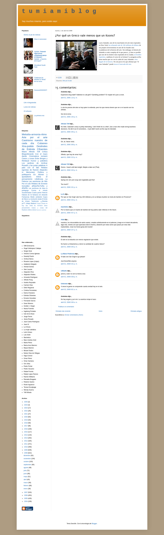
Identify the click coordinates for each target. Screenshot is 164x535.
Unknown (64, 284)
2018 (26, 423)
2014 (26, 435)
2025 (26, 402)
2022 (26, 411)
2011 (26, 444)
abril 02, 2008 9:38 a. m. (69, 302)
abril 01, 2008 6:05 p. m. (69, 247)
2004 (26, 501)
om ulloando (43, 195)
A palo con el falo (34, 166)
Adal (62, 219)
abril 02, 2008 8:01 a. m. (69, 289)
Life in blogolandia (30, 103)
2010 (26, 447)
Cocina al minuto (39, 190)
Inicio (100, 311)
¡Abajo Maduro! (31, 203)
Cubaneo (42, 143)
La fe (62, 194)
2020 (26, 417)
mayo (26, 476)
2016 (26, 429)
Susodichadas (26, 193)
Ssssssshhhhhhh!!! (40, 90)
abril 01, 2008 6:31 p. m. (69, 264)
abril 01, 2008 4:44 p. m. (69, 200)
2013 (26, 438)
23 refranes (28, 111)
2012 (26, 441)
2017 (26, 426)
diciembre (27, 455)
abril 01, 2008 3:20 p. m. (69, 170)
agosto (26, 467)
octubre (26, 461)
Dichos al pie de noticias (32, 35)
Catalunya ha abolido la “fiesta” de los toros (40, 79)
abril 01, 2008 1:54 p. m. (69, 117)
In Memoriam (28, 172)
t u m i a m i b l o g (59, 11)
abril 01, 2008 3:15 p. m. (69, 157)
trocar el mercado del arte (122, 64)
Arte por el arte (67, 80)
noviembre (27, 458)
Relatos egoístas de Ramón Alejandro (34, 169)
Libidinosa (39, 179)
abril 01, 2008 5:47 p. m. (69, 230)
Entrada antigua (136, 311)
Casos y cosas (28, 158)
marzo (26, 483)
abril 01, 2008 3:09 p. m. (69, 145)
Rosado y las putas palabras (33, 165)
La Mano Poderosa (68, 254)
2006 (26, 495)
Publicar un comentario (66, 307)
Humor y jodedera (39, 161)
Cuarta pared (36, 193)
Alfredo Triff (65, 124)
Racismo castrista (41, 210)
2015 (26, 432)
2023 (26, 408)
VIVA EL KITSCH (36, 205)
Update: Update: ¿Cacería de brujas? (40, 56)
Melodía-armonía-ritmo (34, 134)
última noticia (32, 210)
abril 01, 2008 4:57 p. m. (69, 213)
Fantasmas (25, 197)
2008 (26, 453)
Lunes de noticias (30, 107)
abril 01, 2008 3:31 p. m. (69, 187)
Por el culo (26, 184)
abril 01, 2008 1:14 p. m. (69, 98)
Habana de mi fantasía (30, 195)
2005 (26, 498)
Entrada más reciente (63, 311)
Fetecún (44, 193)
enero (26, 489)
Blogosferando (28, 154)
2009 (26, 450)
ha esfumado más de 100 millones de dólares (124, 45)
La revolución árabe (35, 199)
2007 (26, 492)
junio (25, 474)
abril (25, 479)
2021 (26, 414)
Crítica (44, 152)
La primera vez (39, 115)
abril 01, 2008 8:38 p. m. (69, 277)
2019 (26, 420)
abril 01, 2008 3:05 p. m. (69, 132)
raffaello (64, 271)
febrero (26, 485)
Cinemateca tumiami (38, 156)
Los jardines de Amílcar (34, 163)
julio (25, 470)
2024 (26, 405)
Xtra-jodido (28, 146)
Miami (24, 152)
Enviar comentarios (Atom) (74, 315)
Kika (40, 39)
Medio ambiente (36, 197)
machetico (64, 207)
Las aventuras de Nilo (38, 181)
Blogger (94, 523)
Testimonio (35, 201)
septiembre (28, 465)
